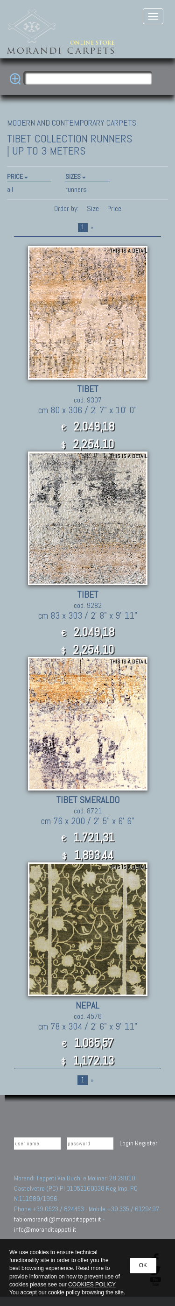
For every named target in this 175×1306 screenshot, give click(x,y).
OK (143, 1265)
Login (126, 1143)
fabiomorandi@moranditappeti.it (57, 1219)
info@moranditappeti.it (45, 1229)
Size (93, 208)
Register (146, 1143)
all (10, 189)
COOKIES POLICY (92, 1284)
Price (113, 208)
